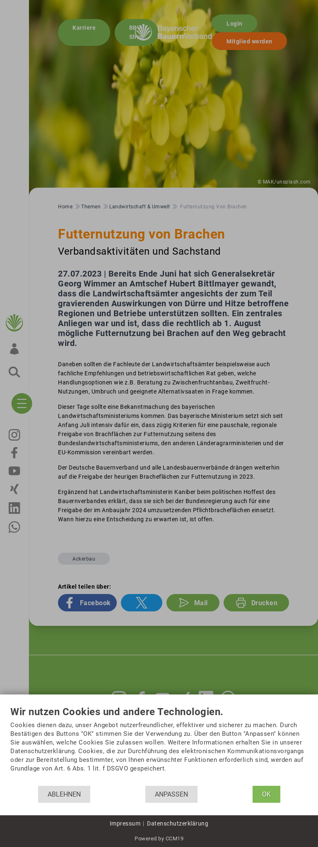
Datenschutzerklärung (177, 823)
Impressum (125, 823)
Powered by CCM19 (159, 838)
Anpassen (171, 794)
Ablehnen (64, 794)
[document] (159, 746)
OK (266, 794)
